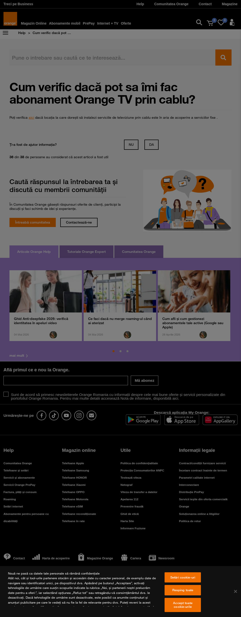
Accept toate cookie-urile (182, 605)
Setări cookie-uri (182, 577)
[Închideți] (235, 591)
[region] (120, 591)
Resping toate (182, 590)
